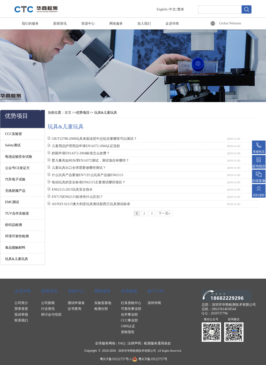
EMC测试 (12, 202)
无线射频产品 (15, 191)
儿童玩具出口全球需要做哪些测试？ (79, 168)
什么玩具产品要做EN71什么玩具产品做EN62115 (87, 175)
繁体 (180, 9)
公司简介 (21, 303)
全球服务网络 (105, 343)
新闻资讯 (60, 23)
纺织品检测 (13, 225)
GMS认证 (128, 326)
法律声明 (134, 343)
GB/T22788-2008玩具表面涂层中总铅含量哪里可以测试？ (94, 139)
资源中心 (88, 23)
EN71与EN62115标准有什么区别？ (77, 197)
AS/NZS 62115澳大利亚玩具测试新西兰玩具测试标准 (91, 204)
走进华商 (172, 23)
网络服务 (116, 23)
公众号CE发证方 (17, 168)
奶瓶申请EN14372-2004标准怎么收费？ (81, 153)
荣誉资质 (21, 309)
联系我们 (21, 320)
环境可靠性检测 (17, 236)
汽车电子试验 (15, 179)
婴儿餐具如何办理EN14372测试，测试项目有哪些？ (90, 160)
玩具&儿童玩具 (16, 259)
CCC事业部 (129, 320)
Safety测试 (13, 145)
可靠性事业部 (131, 309)
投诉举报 (21, 314)
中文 (172, 9)
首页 (68, 112)
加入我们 (144, 23)
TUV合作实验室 (17, 213)
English (162, 9)
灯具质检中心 (131, 303)
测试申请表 (76, 303)
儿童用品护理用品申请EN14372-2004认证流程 (86, 146)
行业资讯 (48, 309)
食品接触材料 (15, 247)
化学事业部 (129, 314)
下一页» (164, 213)
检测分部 (101, 309)
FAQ (121, 343)
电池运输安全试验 (18, 156)
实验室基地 (102, 303)
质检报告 (127, 332)
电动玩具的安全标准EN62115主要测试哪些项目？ (89, 182)
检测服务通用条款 (157, 343)
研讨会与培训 (51, 314)
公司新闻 (48, 303)
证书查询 (74, 309)
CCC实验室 (13, 134)
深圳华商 (154, 303)
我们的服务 (30, 23)
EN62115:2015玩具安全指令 (72, 189)
